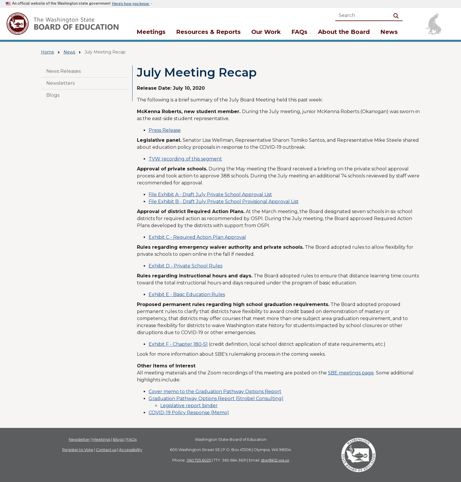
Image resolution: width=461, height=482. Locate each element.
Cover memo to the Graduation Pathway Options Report (215, 391)
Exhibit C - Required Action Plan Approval (197, 237)
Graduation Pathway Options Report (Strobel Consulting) (216, 398)
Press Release (165, 130)
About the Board (344, 31)
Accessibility (130, 449)
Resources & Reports (208, 31)
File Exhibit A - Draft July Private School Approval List (210, 194)
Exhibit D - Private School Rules (185, 266)
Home (47, 52)
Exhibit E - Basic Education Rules (187, 294)
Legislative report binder (189, 405)
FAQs (299, 31)
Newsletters (60, 83)
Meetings (151, 31)
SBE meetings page (351, 373)
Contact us (106, 449)
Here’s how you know (131, 3)
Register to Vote (77, 449)
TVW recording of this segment (185, 159)
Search (397, 15)
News (389, 31)
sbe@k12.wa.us (275, 460)
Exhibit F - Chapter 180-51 (178, 344)
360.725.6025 (199, 460)
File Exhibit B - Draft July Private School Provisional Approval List (224, 201)
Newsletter (79, 439)
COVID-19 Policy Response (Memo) (189, 412)
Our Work (266, 31)
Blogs (52, 95)
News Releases (63, 71)
